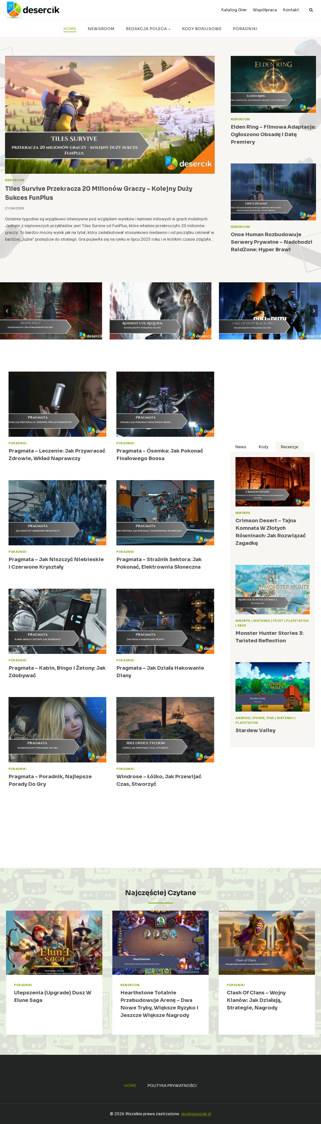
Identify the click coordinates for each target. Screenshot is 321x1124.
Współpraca (265, 10)
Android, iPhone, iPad (254, 718)
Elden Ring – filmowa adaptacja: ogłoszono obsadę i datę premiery (273, 134)
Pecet (278, 621)
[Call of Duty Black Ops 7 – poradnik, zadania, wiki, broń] (270, 311)
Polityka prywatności (172, 1085)
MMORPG (243, 513)
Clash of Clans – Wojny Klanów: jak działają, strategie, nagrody (256, 1000)
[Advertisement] (272, 407)
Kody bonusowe (202, 28)
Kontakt (291, 10)
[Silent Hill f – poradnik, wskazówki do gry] (51, 311)
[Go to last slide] (7, 311)
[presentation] (110, 115)
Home (69, 28)
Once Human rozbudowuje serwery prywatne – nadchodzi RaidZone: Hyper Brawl (271, 242)
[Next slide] (314, 311)
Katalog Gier (234, 10)
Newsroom (101, 28)
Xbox (241, 626)
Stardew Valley (255, 730)
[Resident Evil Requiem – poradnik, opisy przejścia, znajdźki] (161, 311)
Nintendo (261, 621)
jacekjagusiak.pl (196, 1114)
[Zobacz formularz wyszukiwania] (311, 10)
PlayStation (297, 621)
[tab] (241, 447)
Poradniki (245, 28)
